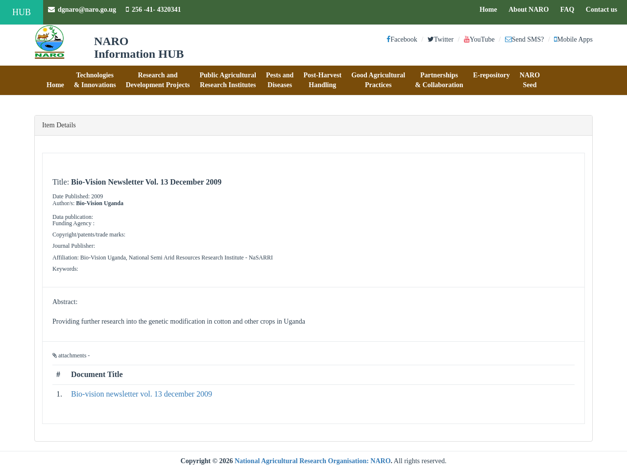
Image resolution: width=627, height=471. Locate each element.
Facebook (401, 39)
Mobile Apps (573, 39)
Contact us (604, 8)
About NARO (528, 9)
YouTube (479, 39)
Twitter (441, 39)
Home (491, 8)
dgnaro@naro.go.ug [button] (82, 9)
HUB (21, 12)
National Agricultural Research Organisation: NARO (313, 461)
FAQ (569, 8)
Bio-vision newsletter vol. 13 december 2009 (141, 394)
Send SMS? (524, 39)
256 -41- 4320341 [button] (153, 9)
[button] (55, 80)
